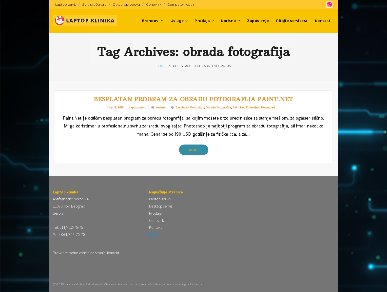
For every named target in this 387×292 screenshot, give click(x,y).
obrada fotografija (218, 107)
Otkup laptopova (126, 4)
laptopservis (137, 107)
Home (161, 66)
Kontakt (155, 227)
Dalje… (194, 150)
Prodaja (155, 213)
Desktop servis (160, 206)
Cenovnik (153, 4)
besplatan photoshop (189, 107)
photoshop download (260, 107)
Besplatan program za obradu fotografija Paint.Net (193, 99)
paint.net (239, 107)
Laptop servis (65, 4)
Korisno (160, 107)
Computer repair (180, 4)
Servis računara (94, 4)
